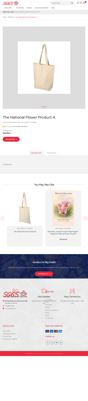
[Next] (84, 220)
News (53, 8)
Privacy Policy (7, 370)
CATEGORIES (9, 8)
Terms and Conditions (10, 373)
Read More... (7, 133)
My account (7, 365)
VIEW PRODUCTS (43, 276)
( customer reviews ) (19, 126)
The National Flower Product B (25, 233)
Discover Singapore (41, 8)
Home (47, 330)
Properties (20, 8)
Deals (47, 346)
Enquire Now (11, 140)
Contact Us (49, 352)
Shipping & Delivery (9, 367)
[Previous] (3, 220)
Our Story (48, 333)
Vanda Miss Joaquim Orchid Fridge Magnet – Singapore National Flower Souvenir (63, 235)
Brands (29, 8)
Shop (47, 336)
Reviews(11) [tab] (51, 154)
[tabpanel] (25, 220)
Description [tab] (36, 154)
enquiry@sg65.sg (10, 342)
